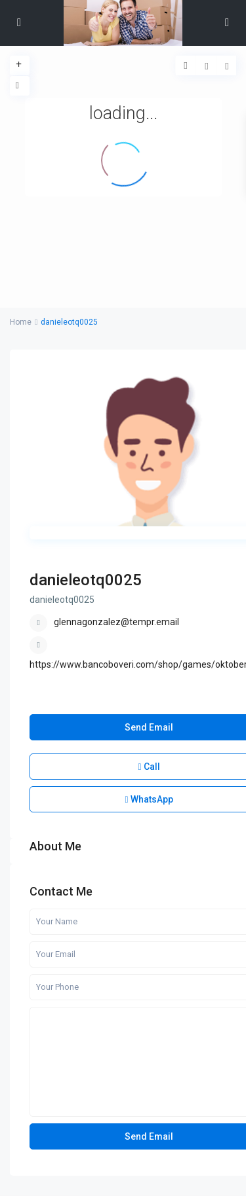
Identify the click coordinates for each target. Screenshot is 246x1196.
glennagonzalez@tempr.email (116, 622)
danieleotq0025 (86, 580)
